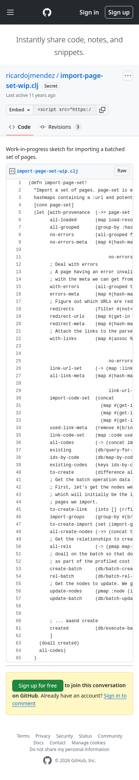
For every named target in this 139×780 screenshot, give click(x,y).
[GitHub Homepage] (47, 760)
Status (85, 736)
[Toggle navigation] (10, 12)
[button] (102, 110)
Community (110, 736)
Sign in (89, 12)
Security (64, 736)
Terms (23, 736)
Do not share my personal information (70, 749)
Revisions (61, 127)
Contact (58, 743)
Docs (38, 743)
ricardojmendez (30, 75)
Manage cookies (88, 743)
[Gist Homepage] (47, 12)
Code (20, 126)
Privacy (43, 736)
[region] (69, 420)
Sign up (119, 12)
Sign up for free (38, 685)
